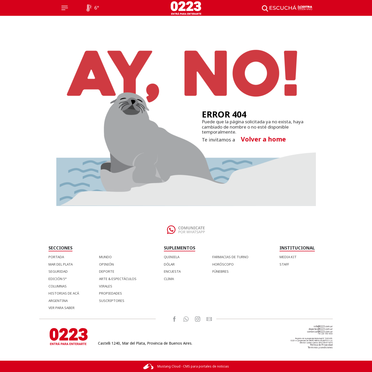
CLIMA (169, 278)
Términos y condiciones (320, 347)
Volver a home (263, 139)
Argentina (58, 300)
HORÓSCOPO (223, 264)
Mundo (105, 256)
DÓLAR (169, 264)
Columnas (57, 286)
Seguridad (58, 271)
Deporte (106, 271)
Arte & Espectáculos (117, 278)
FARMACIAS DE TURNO (230, 256)
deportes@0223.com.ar (321, 328)
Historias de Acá (63, 293)
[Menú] (64, 8)
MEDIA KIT (288, 256)
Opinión (106, 264)
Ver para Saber (61, 307)
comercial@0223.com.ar (320, 331)
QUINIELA (171, 256)
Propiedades (110, 293)
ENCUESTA (172, 271)
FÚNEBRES (220, 271)
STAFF (284, 264)
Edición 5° (57, 278)
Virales (105, 286)
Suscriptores (111, 300)
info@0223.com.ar (323, 326)
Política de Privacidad (321, 344)
